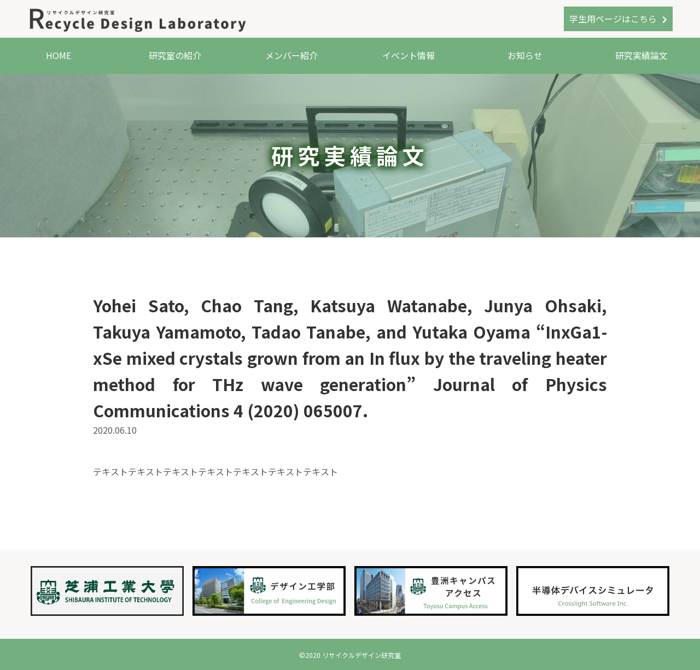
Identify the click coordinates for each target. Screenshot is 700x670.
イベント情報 (408, 55)
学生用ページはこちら (613, 18)
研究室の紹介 (175, 55)
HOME (58, 55)
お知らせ (525, 55)
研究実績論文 (641, 55)
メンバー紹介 (291, 55)
